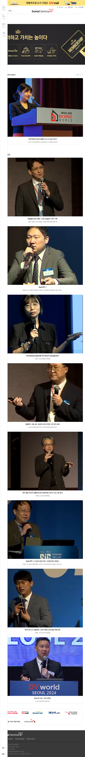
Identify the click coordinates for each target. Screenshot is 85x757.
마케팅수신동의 (30, 739)
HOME (4, 8)
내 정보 (4, 16)
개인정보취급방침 (19, 739)
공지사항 (4, 34)
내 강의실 (3, 25)
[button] (82, 44)
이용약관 (10, 739)
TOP (4, 748)
